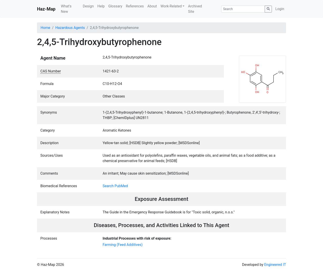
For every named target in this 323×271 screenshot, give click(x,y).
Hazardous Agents (70, 28)
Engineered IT (275, 264)
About (152, 6)
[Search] (243, 9)
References (135, 6)
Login (279, 9)
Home (45, 28)
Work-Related (171, 6)
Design (88, 6)
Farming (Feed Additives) (123, 245)
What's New (66, 9)
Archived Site (195, 9)
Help (101, 6)
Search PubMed (115, 186)
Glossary (115, 6)
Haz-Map (46, 9)
